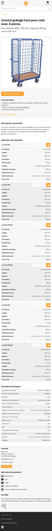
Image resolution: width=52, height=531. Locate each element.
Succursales (6, 466)
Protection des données (9, 523)
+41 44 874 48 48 (7, 462)
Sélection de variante (12, 94)
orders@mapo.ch (7, 459)
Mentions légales (6, 519)
